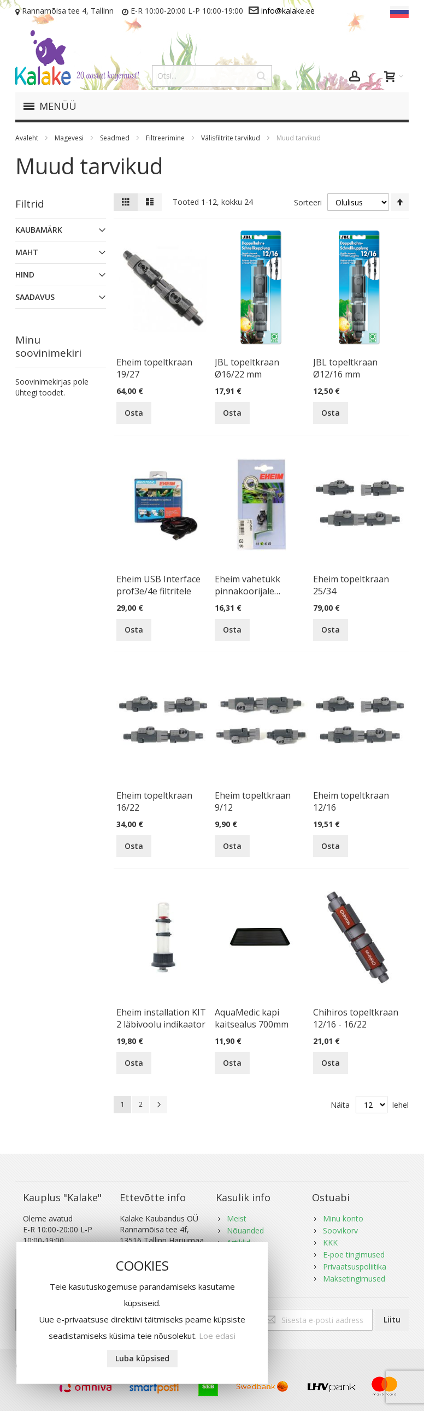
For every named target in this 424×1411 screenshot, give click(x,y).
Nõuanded (245, 1230)
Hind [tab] (24, 274)
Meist (236, 1218)
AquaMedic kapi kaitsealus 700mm (251, 1018)
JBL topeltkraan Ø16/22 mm (247, 368)
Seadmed (115, 138)
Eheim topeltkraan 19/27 (154, 368)
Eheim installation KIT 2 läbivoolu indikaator (161, 1018)
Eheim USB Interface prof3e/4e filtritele (158, 585)
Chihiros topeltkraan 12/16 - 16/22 (355, 1018)
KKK (330, 1242)
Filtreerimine (166, 138)
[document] (142, 1313)
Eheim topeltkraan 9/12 (253, 801)
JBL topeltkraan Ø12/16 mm (345, 368)
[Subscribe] (392, 1320)
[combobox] (212, 76)
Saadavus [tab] (35, 297)
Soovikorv (340, 1230)
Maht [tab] (26, 252)
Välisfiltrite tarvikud (231, 138)
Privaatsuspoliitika (354, 1266)
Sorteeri (307, 202)
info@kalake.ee (288, 10)
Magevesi (70, 138)
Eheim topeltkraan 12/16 (351, 801)
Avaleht (27, 138)
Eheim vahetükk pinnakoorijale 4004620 (247, 585)
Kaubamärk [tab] (38, 230)
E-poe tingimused (354, 1254)
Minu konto (343, 1218)
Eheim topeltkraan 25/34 (351, 585)
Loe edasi (217, 1335)
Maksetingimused (354, 1278)
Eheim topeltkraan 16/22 (154, 801)
